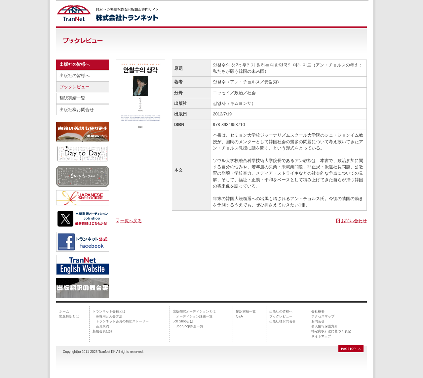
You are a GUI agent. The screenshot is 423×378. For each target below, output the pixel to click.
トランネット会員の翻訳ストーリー (122, 321)
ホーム (64, 311)
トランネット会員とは (109, 311)
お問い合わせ (354, 220)
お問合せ (318, 321)
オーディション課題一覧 (194, 316)
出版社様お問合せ (76, 109)
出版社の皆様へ (74, 75)
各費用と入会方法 (109, 316)
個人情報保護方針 (324, 326)
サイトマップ (321, 336)
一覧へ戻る (131, 220)
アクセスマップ (322, 316)
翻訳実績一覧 (72, 98)
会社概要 (318, 311)
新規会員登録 (102, 331)
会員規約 (102, 326)
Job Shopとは (183, 321)
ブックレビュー (74, 86)
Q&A (239, 316)
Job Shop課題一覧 (189, 326)
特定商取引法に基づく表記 (331, 331)
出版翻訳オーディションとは (194, 311)
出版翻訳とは (69, 316)
